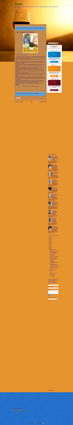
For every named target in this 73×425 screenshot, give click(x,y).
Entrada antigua (43, 101)
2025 (50, 238)
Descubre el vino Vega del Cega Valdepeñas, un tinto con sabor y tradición (55, 157)
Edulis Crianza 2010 (52, 273)
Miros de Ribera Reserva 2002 (54, 250)
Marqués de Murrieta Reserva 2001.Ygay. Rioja (55, 173)
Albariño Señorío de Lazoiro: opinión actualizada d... (54, 258)
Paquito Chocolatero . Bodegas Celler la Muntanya (54, 264)
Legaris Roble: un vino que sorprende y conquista (55, 195)
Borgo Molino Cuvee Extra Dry (54, 256)
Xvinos (19, 4)
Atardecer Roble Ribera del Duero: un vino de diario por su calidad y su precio (55, 166)
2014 (50, 247)
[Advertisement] (36, 16)
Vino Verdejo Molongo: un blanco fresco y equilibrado (55, 181)
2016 (50, 244)
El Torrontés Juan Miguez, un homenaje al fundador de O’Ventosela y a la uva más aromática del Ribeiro (55, 204)
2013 (50, 248)
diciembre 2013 (52, 249)
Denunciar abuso (51, 390)
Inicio (31, 101)
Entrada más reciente (19, 101)
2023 (50, 239)
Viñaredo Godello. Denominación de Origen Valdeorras (53, 262)
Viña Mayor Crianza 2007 (53, 269)
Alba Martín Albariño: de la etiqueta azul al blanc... (53, 252)
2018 (50, 242)
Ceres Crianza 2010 (52, 274)
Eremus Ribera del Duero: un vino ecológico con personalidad (54, 219)
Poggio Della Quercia (53, 254)
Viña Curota (51, 270)
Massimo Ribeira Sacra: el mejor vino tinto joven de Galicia (55, 227)
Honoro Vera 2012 (52, 255)
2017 (50, 243)
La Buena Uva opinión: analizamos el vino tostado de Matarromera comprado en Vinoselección (55, 213)
